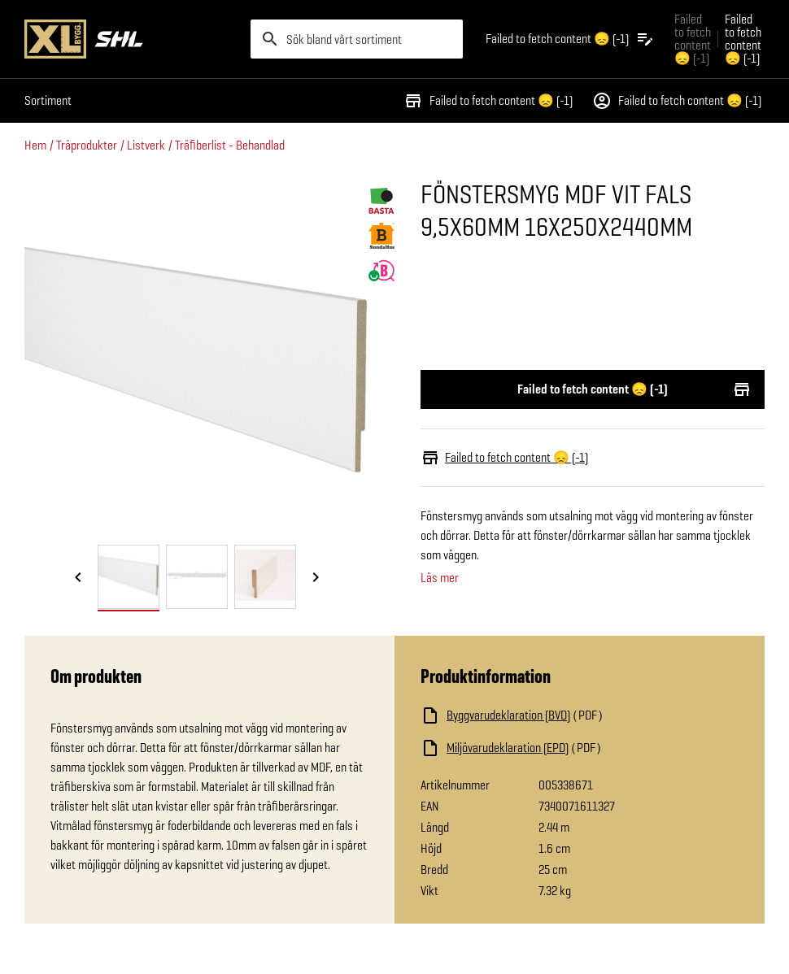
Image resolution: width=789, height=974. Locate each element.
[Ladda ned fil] (580, 715)
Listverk (146, 145)
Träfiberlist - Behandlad (230, 145)
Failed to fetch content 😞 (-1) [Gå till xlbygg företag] (692, 39)
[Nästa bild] (315, 578)
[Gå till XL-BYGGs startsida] (131, 39)
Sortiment (48, 100)
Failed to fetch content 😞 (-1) (488, 101)
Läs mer (440, 578)
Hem (35, 145)
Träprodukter (86, 145)
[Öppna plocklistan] (570, 39)
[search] (357, 39)
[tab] (128, 577)
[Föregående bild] (78, 578)
